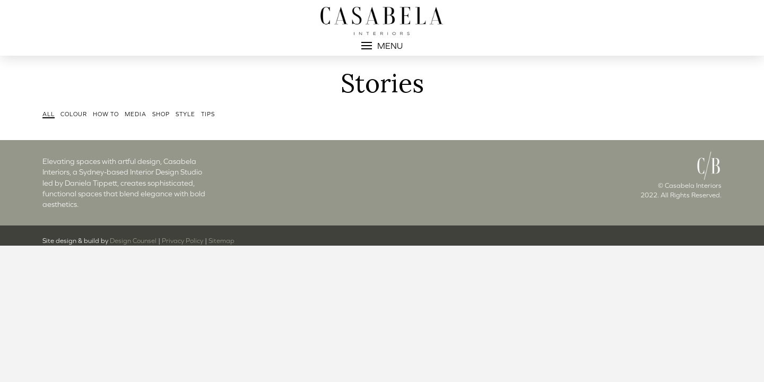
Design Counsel (133, 241)
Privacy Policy (182, 241)
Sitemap (222, 241)
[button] (382, 46)
